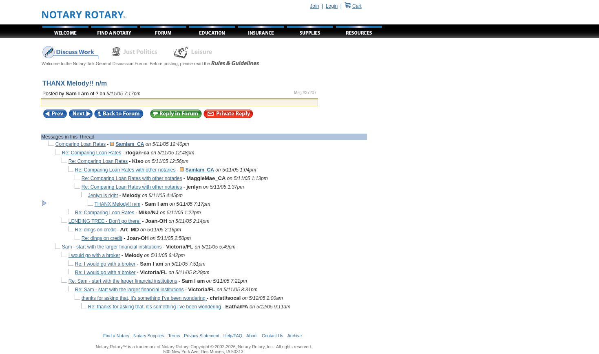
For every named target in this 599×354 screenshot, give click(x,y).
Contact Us (272, 335)
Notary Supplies (148, 335)
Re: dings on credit (95, 230)
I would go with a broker (94, 255)
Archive (294, 335)
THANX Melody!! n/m (118, 204)
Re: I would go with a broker (105, 264)
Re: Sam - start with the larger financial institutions (123, 281)
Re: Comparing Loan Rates (91, 153)
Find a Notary (116, 335)
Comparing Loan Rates (80, 144)
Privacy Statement (201, 335)
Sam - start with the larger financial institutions (112, 247)
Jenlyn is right (103, 195)
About (252, 335)
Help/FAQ (232, 335)
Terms (174, 335)
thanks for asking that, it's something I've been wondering (144, 298)
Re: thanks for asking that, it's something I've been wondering (155, 307)
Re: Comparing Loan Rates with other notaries (125, 170)
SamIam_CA (129, 144)
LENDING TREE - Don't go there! (105, 221)
